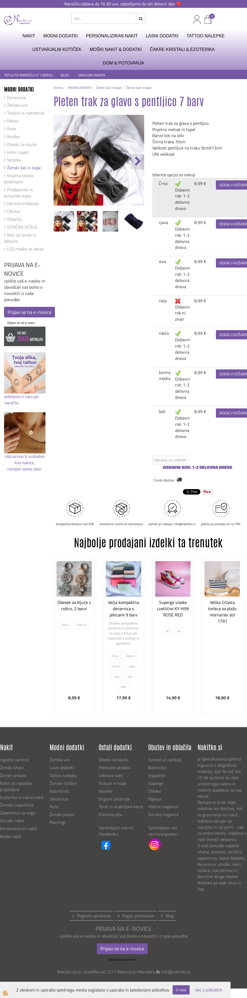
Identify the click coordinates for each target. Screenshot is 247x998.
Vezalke (14, 160)
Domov (58, 87)
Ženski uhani (12, 767)
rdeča (164, 333)
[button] (137, 161)
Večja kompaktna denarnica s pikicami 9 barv (123, 608)
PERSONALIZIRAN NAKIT (112, 36)
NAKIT (28, 36)
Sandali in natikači (165, 759)
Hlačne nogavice (163, 806)
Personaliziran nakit (18, 828)
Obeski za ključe (22, 144)
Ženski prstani (13, 775)
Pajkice (154, 799)
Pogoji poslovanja (138, 915)
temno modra (165, 375)
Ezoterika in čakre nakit (22, 797)
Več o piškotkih (208, 990)
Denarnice (16, 97)
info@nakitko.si (175, 971)
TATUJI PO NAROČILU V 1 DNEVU (28, 75)
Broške (13, 136)
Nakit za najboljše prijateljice (16, 786)
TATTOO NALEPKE (206, 36)
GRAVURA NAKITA (91, 75)
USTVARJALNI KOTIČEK (56, 49)
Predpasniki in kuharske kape (18, 192)
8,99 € (200, 183)
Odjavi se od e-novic (21, 322)
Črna (163, 183)
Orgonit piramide (114, 799)
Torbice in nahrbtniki (26, 113)
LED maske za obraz (25, 249)
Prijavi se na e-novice (29, 312)
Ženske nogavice (163, 814)
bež (162, 411)
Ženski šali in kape (24, 167)
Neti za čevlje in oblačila (20, 238)
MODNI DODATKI (60, 36)
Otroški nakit (12, 820)
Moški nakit (11, 836)
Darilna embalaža (23, 203)
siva (162, 261)
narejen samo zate (24, 469)
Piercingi (57, 822)
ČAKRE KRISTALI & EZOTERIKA (182, 49)
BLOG (65, 75)
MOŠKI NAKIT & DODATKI (115, 49)
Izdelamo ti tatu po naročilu (21, 399)
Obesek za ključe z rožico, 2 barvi (74, 605)
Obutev (14, 211)
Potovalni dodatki (115, 767)
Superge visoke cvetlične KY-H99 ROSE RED (173, 608)
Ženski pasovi (62, 814)
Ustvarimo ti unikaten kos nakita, (25, 459)
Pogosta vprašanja (94, 915)
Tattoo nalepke (63, 775)
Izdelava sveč (111, 775)
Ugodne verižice (14, 759)
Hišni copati (18, 152)
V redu (181, 990)
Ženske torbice (63, 783)
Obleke (154, 791)
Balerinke (157, 767)
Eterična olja (110, 814)
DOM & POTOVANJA (123, 63)
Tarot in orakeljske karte (121, 806)
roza (163, 300)
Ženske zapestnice (17, 805)
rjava (163, 222)
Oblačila (14, 219)
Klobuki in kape (113, 783)
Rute (11, 128)
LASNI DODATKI (162, 36)
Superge (155, 783)
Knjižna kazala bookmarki (18, 178)
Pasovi (13, 121)
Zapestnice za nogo (18, 813)
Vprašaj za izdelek (170, 460)
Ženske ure (17, 105)
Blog (170, 915)
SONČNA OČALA (22, 227)
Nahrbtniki (59, 791)
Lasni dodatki (62, 767)
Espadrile (156, 775)
